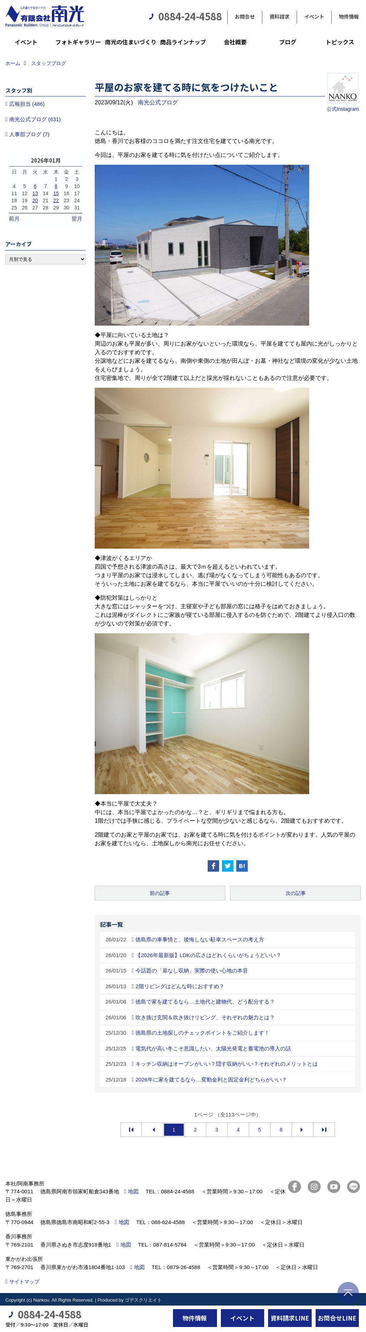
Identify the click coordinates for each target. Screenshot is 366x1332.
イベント (314, 16)
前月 (14, 219)
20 (35, 200)
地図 (133, 1191)
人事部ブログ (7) (29, 134)
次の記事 (296, 893)
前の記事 (160, 893)
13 (35, 193)
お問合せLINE (337, 1317)
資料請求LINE (290, 1317)
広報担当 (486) (27, 104)
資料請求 (279, 16)
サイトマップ (24, 1281)
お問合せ (245, 16)
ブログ (287, 42)
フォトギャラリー (78, 42)
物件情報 (349, 16)
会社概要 (235, 42)
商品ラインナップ (183, 42)
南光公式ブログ (158, 102)
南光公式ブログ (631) (35, 119)
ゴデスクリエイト (143, 1300)
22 (56, 200)
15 (56, 193)
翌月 (76, 219)
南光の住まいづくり (131, 42)
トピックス (340, 42)
